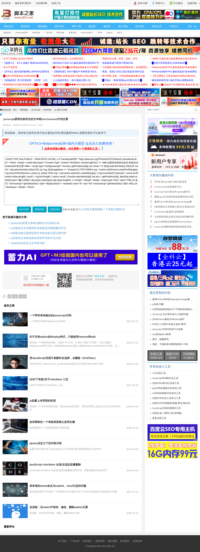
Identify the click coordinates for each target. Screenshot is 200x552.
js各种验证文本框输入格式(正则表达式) (174, 207)
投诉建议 (125, 541)
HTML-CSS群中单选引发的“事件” (169, 324)
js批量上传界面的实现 (43, 400)
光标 (15, 296)
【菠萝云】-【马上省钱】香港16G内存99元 (25, 63)
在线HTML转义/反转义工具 (166, 398)
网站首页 (8, 26)
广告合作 (75, 541)
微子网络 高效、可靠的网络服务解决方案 (123, 76)
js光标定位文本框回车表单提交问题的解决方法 (38, 228)
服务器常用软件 (23, 3)
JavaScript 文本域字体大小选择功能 (170, 314)
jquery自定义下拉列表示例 (46, 443)
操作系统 (139, 26)
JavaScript (35, 110)
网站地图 (112, 541)
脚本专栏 (59, 26)
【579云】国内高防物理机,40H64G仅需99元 (26, 71)
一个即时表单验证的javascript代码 (50, 315)
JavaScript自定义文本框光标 (28, 243)
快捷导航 (194, 3)
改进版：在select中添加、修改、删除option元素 (59, 507)
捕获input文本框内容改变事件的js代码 (173, 197)
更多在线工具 (159, 418)
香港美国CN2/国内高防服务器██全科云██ (25, 84)
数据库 (92, 26)
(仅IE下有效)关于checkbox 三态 (49, 379)
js (9, 296)
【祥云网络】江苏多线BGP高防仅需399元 (174, 76)
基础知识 (7, 32)
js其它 (119, 32)
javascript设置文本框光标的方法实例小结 (35, 223)
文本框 (23, 296)
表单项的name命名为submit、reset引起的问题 (58, 485)
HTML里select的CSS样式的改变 (170, 182)
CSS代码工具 (159, 373)
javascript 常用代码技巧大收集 (167, 329)
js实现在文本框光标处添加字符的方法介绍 (36, 238)
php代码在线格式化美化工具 (167, 388)
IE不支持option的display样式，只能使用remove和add (63, 336)
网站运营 (157, 26)
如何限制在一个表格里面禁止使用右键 (52, 422)
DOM (99, 32)
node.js (109, 32)
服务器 (107, 26)
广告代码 (48, 32)
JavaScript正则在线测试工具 (166, 408)
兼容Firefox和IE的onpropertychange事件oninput (175, 299)
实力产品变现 (10, 67)
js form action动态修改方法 (167, 187)
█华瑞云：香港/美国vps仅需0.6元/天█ (122, 80)
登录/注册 (143, 3)
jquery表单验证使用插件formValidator (173, 222)
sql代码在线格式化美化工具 (166, 393)
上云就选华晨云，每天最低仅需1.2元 (72, 80)
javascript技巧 (87, 32)
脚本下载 (76, 26)
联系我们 (87, 541)
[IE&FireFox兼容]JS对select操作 (168, 319)
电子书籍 (123, 26)
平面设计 (173, 26)
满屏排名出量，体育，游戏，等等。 (121, 58)
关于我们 (62, 541)
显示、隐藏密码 (160, 339)
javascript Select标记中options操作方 (172, 192)
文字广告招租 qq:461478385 (18, 58)
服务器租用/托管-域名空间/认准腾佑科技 (173, 80)
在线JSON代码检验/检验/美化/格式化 (171, 403)
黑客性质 (73, 32)
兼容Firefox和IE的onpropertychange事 (173, 202)
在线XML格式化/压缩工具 (165, 383)
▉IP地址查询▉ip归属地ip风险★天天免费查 (75, 67)
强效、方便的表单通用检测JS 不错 (170, 344)
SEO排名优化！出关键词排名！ (69, 58)
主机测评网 (41, 3)
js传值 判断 (158, 304)
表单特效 (36, 32)
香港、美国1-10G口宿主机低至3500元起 (123, 71)
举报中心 (160, 3)
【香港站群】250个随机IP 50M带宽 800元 (75, 71)
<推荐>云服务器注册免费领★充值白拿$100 (174, 58)
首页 (15, 110)
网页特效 (60, 32)
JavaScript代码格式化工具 (165, 378)
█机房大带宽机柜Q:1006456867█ (169, 63)
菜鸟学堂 (6, 3)
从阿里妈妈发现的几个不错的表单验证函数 (174, 309)
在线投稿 (137, 541)
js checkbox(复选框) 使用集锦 (169, 212)
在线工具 (56, 3)
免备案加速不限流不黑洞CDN (117, 63)
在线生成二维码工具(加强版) (167, 413)
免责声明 (100, 541)
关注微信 (178, 3)
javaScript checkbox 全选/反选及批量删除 (55, 464)
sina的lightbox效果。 (162, 334)
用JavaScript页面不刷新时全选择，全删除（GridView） (63, 358)
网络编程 (42, 26)
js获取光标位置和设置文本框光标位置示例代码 (38, 233)
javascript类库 (22, 32)
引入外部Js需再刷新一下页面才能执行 (101, 209)
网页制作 (25, 26)
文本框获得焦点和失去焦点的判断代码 (174, 217)
